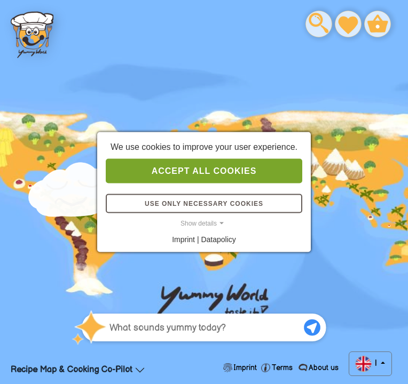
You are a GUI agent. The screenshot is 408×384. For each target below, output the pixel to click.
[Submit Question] (312, 327)
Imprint (245, 367)
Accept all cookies (204, 170)
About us (323, 367)
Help (29, 29)
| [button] (376, 363)
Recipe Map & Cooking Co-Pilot (71, 370)
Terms (282, 367)
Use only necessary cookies (204, 203)
